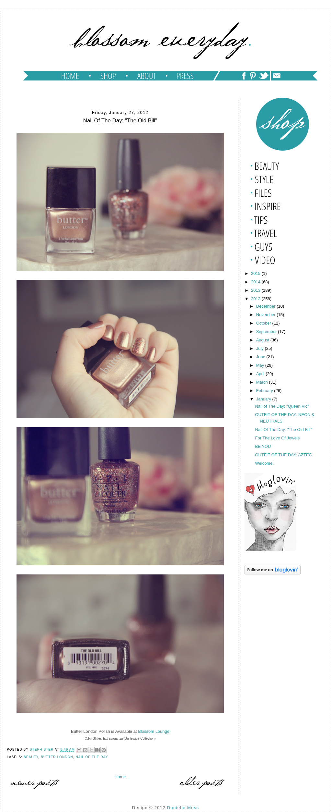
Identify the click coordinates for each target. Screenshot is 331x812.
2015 (256, 273)
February (265, 390)
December (266, 306)
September (267, 331)
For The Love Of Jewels (277, 438)
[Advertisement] (277, 608)
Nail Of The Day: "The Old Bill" (283, 429)
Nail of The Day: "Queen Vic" (282, 406)
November (266, 314)
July (260, 348)
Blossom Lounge (153, 731)
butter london (57, 757)
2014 (256, 281)
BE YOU (263, 446)
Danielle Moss (183, 807)
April (261, 373)
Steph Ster (42, 750)
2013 (256, 290)
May (260, 365)
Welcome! (264, 463)
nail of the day (91, 757)
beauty (31, 757)
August (263, 340)
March (262, 382)
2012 (256, 298)
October (264, 323)
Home (120, 776)
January (264, 399)
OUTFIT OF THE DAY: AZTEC (283, 454)
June (261, 356)
